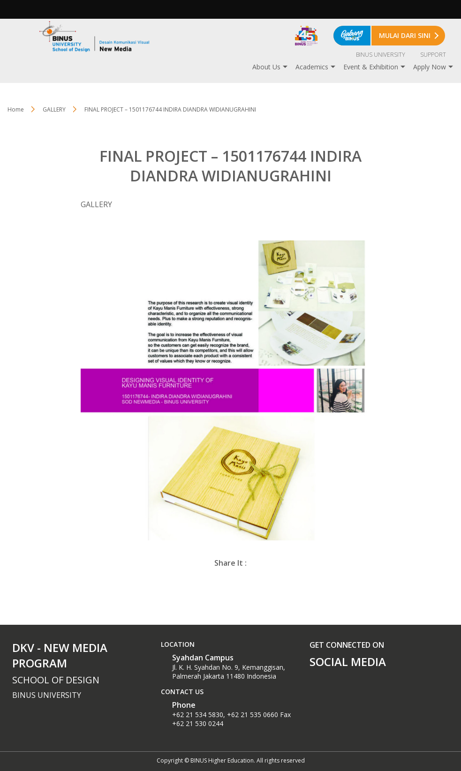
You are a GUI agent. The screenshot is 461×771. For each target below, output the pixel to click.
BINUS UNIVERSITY (380, 55)
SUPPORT (433, 55)
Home (16, 109)
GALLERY (54, 109)
